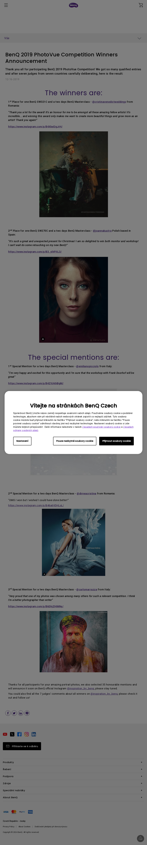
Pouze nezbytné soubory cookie (74, 441)
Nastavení (22, 441)
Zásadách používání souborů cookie (101, 427)
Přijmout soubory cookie (116, 441)
